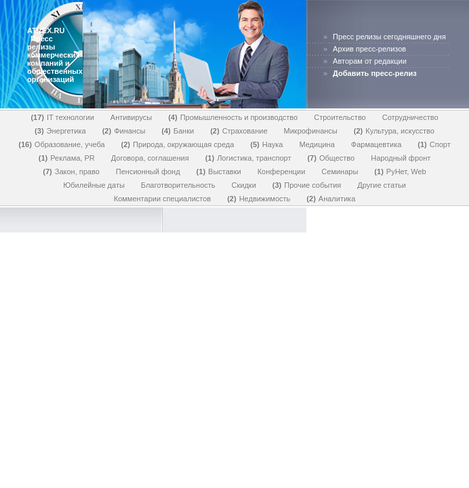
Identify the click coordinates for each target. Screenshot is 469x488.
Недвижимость (258, 199)
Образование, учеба (61, 144)
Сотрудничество (410, 117)
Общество (330, 158)
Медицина (316, 144)
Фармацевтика (376, 144)
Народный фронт (400, 158)
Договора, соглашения (150, 158)
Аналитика (330, 199)
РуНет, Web (400, 171)
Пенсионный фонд (148, 171)
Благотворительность (178, 185)
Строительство (340, 117)
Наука (266, 144)
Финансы (124, 131)
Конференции (282, 171)
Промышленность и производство (233, 117)
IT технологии (62, 117)
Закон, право (71, 171)
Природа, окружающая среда (177, 144)
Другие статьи (381, 185)
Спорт (433, 144)
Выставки (219, 171)
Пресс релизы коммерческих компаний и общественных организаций (55, 59)
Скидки (244, 185)
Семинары (339, 171)
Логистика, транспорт (248, 158)
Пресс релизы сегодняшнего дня (389, 37)
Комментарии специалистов (162, 199)
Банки (177, 131)
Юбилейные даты (94, 185)
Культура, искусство (394, 131)
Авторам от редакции (370, 61)
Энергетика (60, 131)
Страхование (238, 131)
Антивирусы (131, 117)
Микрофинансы (311, 131)
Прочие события (307, 185)
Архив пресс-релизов (369, 49)
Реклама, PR (67, 158)
